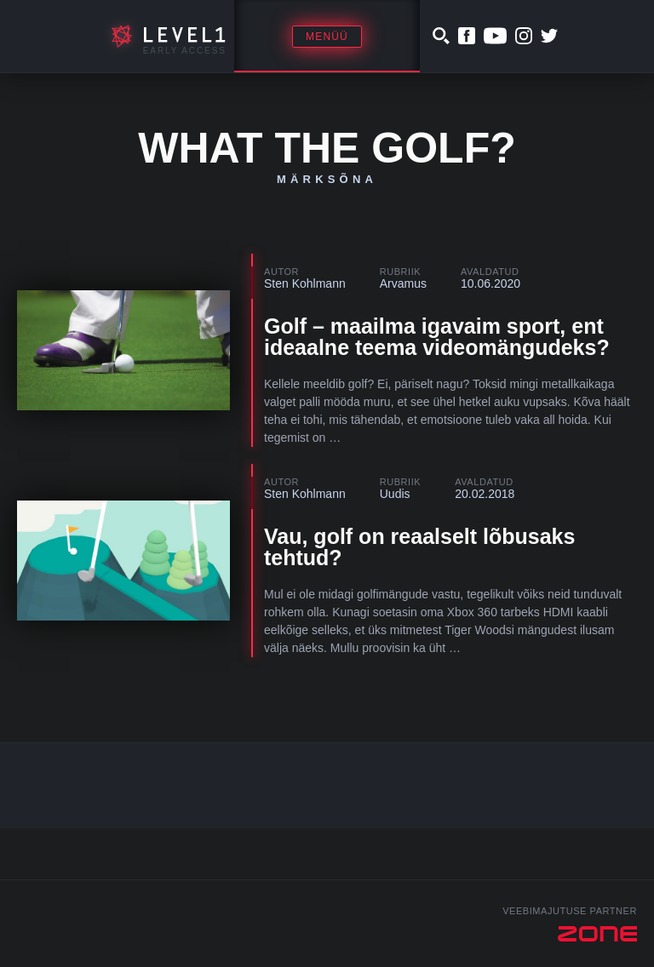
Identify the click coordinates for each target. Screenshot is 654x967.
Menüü (327, 37)
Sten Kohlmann (305, 283)
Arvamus (403, 283)
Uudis (395, 494)
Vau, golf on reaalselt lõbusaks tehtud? (419, 546)
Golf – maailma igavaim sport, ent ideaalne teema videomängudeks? (437, 336)
